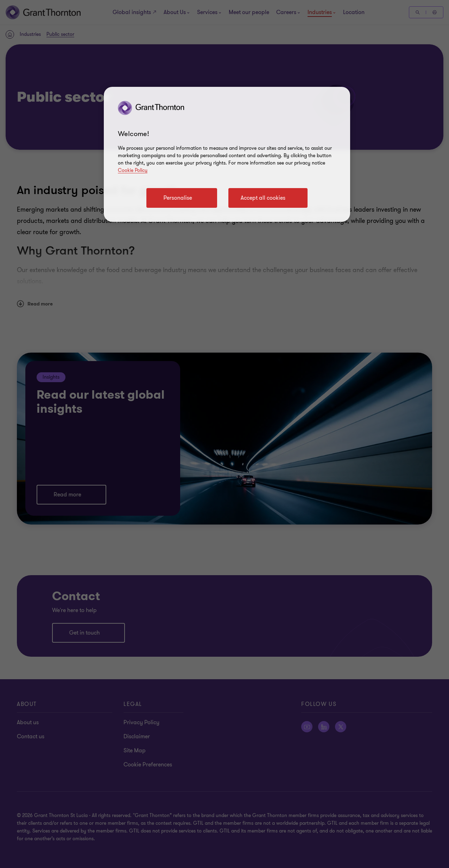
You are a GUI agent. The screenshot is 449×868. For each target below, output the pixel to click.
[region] (227, 154)
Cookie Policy (132, 170)
